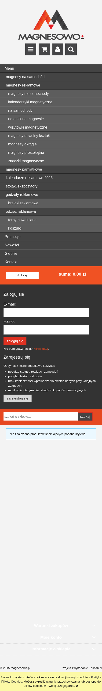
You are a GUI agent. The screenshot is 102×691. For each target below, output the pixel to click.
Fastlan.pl (95, 668)
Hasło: (9, 321)
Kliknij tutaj (40, 348)
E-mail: (10, 304)
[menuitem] (51, 77)
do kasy (22, 275)
